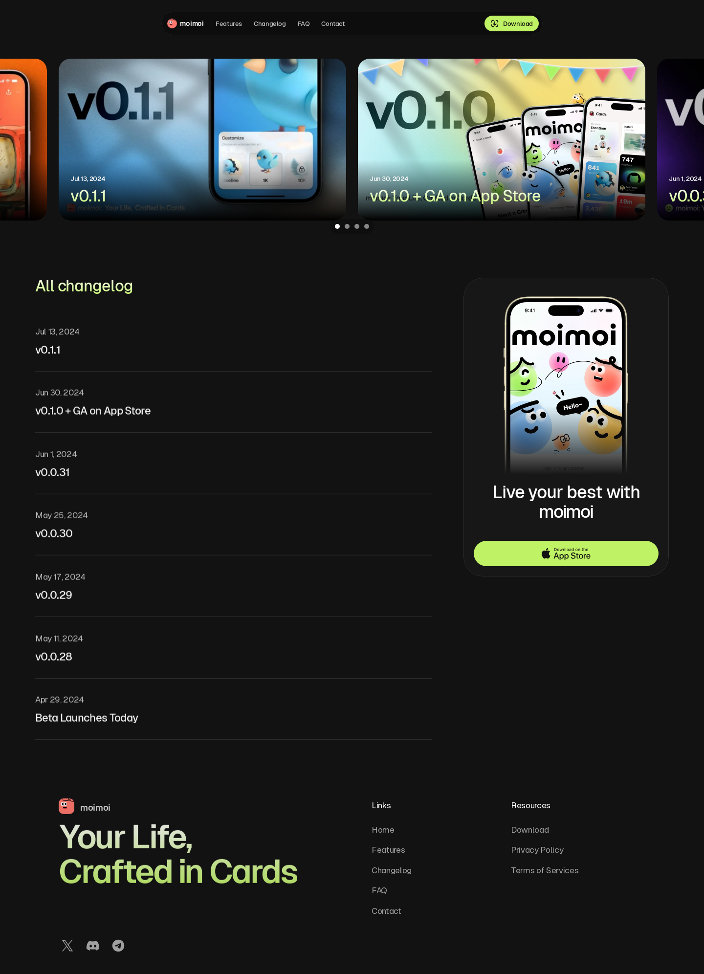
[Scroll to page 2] (347, 226)
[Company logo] (185, 24)
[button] (566, 553)
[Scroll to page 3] (357, 226)
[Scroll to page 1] (336, 226)
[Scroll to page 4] (368, 226)
